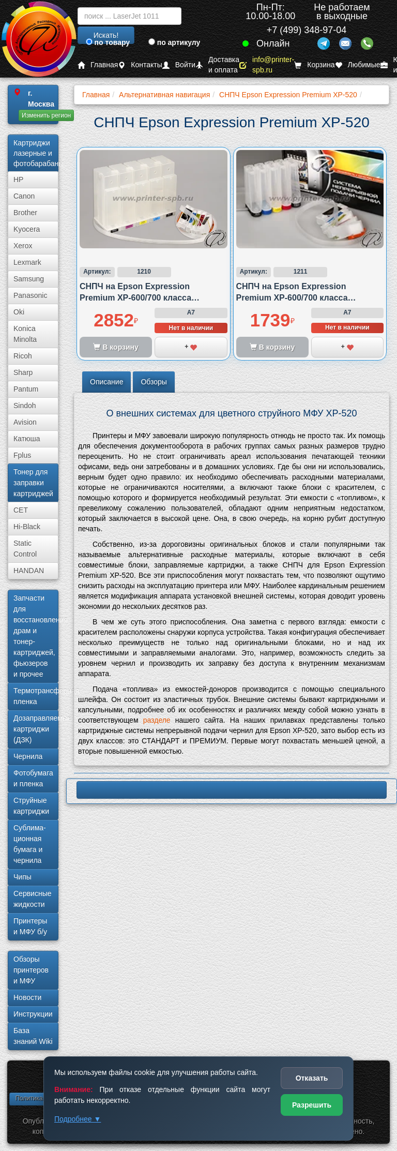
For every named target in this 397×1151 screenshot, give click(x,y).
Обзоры (154, 382)
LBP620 (232, 790)
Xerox (23, 246)
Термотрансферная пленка (35, 696)
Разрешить (311, 1105)
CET (20, 510)
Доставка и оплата (217, 65)
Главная (98, 65)
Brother (25, 212)
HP (18, 179)
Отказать (312, 1078)
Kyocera (26, 229)
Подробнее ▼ (77, 1119)
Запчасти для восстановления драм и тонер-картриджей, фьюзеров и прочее (35, 636)
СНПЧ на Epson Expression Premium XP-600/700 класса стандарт (292, 298)
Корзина (314, 65)
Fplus (22, 455)
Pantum (25, 389)
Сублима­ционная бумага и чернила (29, 844)
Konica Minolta (25, 333)
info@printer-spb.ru (266, 65)
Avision (25, 422)
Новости (27, 997)
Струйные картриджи (31, 805)
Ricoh (22, 356)
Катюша (26, 439)
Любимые (357, 65)
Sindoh (24, 405)
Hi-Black (26, 526)
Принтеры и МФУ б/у (30, 926)
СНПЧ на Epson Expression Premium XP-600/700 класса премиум (135, 298)
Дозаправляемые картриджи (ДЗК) (35, 729)
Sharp (23, 372)
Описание (106, 382)
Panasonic (30, 295)
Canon (24, 196)
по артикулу (174, 42)
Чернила (27, 756)
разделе (157, 720)
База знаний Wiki (33, 1035)
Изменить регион (46, 115)
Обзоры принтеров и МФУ (31, 970)
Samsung (28, 279)
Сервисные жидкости (32, 898)
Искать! (106, 35)
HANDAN (28, 570)
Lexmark (27, 262)
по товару (108, 42)
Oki (18, 312)
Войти (178, 65)
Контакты (140, 65)
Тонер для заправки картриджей (33, 483)
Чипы (22, 877)
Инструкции (33, 1014)
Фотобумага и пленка (33, 778)
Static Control (25, 548)
